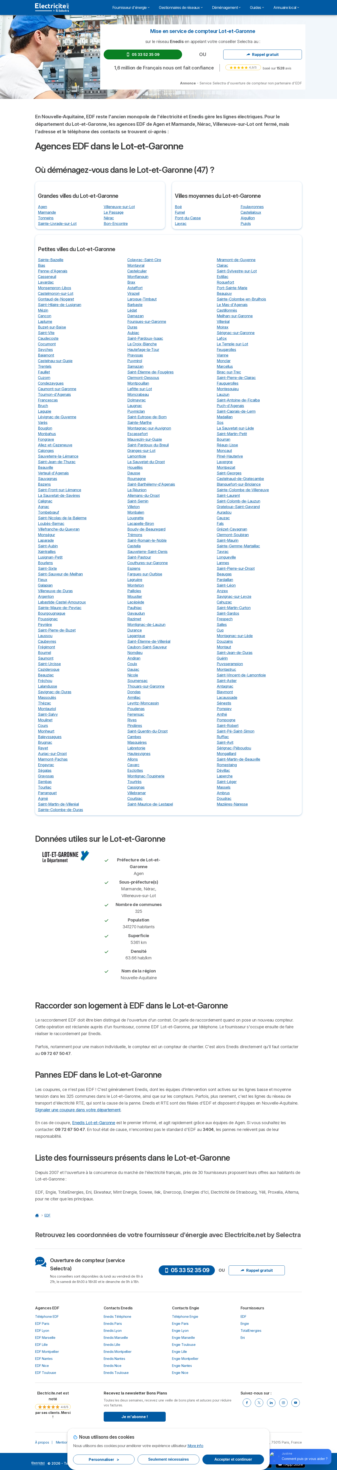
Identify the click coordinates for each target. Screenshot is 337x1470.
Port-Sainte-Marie (232, 287)
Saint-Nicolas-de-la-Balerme (62, 518)
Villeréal (223, 321)
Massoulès (47, 697)
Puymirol (134, 360)
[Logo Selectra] (52, 7)
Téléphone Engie (185, 1316)
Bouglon (45, 428)
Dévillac (223, 770)
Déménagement (226, 7)
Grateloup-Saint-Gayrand (238, 506)
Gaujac (133, 669)
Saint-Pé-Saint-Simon (235, 731)
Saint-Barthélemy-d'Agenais (151, 484)
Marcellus (225, 366)
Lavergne (225, 461)
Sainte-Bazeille (50, 259)
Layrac (181, 223)
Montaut (224, 647)
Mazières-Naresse (232, 804)
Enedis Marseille (116, 1338)
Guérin (222, 658)
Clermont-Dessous (143, 377)
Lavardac (46, 282)
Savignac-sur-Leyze (234, 596)
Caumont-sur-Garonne (57, 388)
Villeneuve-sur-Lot (119, 206)
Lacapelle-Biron (140, 523)
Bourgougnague (51, 613)
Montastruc (226, 669)
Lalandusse (47, 686)
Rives (132, 720)
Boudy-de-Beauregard (146, 529)
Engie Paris (180, 1324)
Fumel (180, 212)
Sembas (45, 781)
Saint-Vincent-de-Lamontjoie (241, 675)
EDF (244, 1316)
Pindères (134, 725)
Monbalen (135, 512)
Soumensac (137, 680)
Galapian (45, 585)
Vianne (222, 355)
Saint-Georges (229, 473)
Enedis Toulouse (116, 1373)
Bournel (44, 652)
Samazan (135, 366)
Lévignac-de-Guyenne (57, 417)
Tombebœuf (48, 512)
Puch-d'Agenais (230, 405)
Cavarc (133, 764)
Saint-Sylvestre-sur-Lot (237, 271)
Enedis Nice (112, 1366)
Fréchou (45, 680)
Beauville (45, 467)
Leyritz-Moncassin (143, 703)
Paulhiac (134, 607)
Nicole (132, 675)
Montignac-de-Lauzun (146, 624)
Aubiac (133, 332)
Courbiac (135, 798)
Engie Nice (180, 1373)
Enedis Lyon (113, 1331)
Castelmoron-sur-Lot (55, 293)
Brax (131, 282)
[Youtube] (295, 1402)
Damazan (135, 316)
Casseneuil (47, 276)
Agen (42, 206)
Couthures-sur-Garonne (147, 562)
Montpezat (226, 467)
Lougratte (135, 518)
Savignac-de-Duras (54, 692)
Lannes (223, 562)
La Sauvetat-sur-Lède (235, 428)
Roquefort (225, 282)
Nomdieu (135, 652)
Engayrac (46, 764)
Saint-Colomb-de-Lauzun (238, 501)
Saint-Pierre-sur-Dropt (236, 568)
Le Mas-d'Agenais (232, 304)
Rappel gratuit (262, 54)
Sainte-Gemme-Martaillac (238, 546)
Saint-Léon (226, 585)
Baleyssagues (50, 736)
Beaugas (224, 574)
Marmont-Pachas (53, 759)
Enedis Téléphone (118, 1316)
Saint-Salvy (48, 714)
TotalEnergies (251, 1331)
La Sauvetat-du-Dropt (146, 461)
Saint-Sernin (137, 501)
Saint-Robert (227, 725)
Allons (132, 759)
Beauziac (46, 675)
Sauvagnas (47, 478)
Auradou (224, 512)
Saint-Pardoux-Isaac (145, 338)
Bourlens (45, 562)
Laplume (45, 321)
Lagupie (44, 411)
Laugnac (134, 405)
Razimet (134, 619)
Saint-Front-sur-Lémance (59, 490)
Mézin (43, 310)
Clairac (222, 265)
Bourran (223, 439)
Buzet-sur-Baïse (52, 327)
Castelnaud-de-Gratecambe (240, 478)
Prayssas (135, 355)
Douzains (225, 641)
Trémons (134, 534)
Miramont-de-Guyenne (236, 259)
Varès (43, 422)
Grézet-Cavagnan (232, 529)
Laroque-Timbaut (142, 299)
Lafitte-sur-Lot (139, 388)
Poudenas (136, 708)
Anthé (222, 714)
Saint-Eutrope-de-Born (147, 417)
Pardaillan (225, 579)
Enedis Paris (113, 1324)
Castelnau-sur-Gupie (55, 360)
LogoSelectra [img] (38, 1463)
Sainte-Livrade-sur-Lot (57, 223)
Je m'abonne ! (134, 1416)
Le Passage (114, 212)
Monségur (46, 534)
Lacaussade (227, 697)
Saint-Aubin (48, 546)
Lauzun (223, 394)
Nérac (109, 218)
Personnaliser (104, 1459)
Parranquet (47, 793)
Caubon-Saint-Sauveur (147, 647)
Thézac (44, 703)
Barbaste (135, 304)
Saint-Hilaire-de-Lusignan (59, 304)
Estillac (222, 276)
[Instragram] (283, 1402)
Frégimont (46, 647)
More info (195, 1445)
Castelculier (137, 271)
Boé (178, 206)
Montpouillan (138, 383)
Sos (220, 422)
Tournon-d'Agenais (54, 394)
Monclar (224, 360)
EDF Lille (41, 1345)
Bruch (43, 405)
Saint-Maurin (227, 540)
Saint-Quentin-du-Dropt (147, 731)
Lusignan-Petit (50, 557)
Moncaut (224, 450)
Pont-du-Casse (188, 218)
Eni (243, 1338)
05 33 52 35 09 (143, 54)
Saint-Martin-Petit (232, 433)
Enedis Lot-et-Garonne (93, 1122)
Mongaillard (226, 753)
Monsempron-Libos (54, 287)
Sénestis (224, 703)
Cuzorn (44, 377)
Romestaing (227, 764)
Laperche (225, 776)
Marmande (47, 212)
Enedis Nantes (114, 1359)
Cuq (220, 630)
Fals (220, 523)
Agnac (43, 506)
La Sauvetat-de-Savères (59, 495)
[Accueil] (37, 1215)
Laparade (46, 540)
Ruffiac (223, 736)
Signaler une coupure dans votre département (78, 1109)
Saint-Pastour (139, 557)
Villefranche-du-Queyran (59, 529)
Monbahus (47, 433)
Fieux (42, 579)
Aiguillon (248, 218)
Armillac (134, 697)
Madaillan (225, 417)
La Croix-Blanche (142, 344)
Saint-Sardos (228, 613)
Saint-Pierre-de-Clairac (236, 377)
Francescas (48, 400)
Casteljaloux (251, 212)
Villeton (133, 506)
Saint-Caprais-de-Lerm (236, 411)
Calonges (46, 450)
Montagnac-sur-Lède (235, 635)
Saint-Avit (225, 742)
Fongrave (46, 439)
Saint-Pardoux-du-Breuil (148, 445)
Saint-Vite (46, 332)
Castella (134, 546)
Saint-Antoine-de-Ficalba (238, 400)
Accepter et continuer (233, 1459)
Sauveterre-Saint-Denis (147, 551)
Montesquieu (228, 388)
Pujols (246, 223)
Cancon (44, 316)
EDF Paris (42, 1324)
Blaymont (225, 692)
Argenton (46, 596)
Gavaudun (136, 613)
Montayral (135, 265)
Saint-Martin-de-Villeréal (58, 804)
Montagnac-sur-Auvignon (149, 428)
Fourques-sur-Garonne (146, 321)
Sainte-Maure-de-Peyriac (59, 607)
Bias (41, 265)
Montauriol (47, 708)
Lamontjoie (136, 456)
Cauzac (223, 518)
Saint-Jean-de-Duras (235, 652)
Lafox (222, 338)
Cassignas (136, 787)
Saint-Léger (227, 781)
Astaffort (135, 287)
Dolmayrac (136, 400)
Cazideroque (48, 669)
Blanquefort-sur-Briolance (239, 484)
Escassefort (137, 433)
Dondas (134, 692)
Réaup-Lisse (227, 445)
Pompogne (226, 720)
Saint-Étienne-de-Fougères (150, 372)
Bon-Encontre (116, 223)
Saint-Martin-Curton (234, 607)
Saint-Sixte (47, 568)
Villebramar (136, 793)
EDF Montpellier (47, 1352)
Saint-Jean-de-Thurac (57, 461)
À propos (42, 1442)
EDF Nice (42, 1366)
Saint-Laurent (228, 495)
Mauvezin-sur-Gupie (144, 439)
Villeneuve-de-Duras (55, 591)
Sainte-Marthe (139, 422)
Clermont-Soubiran (233, 534)
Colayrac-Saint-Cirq (144, 259)
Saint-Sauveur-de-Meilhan (60, 574)
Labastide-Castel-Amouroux (62, 602)
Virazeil (133, 293)
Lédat (132, 310)
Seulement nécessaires (168, 1459)
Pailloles (134, 591)
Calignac (45, 501)
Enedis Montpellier (118, 1352)
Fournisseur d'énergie (131, 7)
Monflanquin (137, 276)
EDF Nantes (43, 1359)
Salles (222, 624)
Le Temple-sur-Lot (232, 344)
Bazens (44, 484)
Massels (224, 787)
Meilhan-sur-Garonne (235, 316)
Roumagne (136, 478)
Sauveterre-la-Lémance (58, 456)
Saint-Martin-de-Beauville (238, 759)
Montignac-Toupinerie (146, 776)
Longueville (226, 557)
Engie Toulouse (184, 1345)
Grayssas (46, 776)
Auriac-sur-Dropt (52, 753)
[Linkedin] (271, 1402)
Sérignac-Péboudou (234, 748)
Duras (132, 327)
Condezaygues (51, 383)
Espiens (133, 568)
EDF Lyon (42, 1331)
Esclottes (135, 770)
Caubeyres (47, 641)
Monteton (135, 585)
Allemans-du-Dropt (143, 495)
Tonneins (46, 218)
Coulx (132, 663)
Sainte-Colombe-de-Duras (60, 809)
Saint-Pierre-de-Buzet (57, 630)
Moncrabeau (138, 394)
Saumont (45, 658)
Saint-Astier (227, 680)
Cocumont (47, 344)
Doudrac (224, 798)
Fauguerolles (227, 383)
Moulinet (45, 720)
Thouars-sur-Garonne (146, 686)
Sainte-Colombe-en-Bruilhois (241, 299)
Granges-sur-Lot (141, 450)
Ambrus (223, 793)
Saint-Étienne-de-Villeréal (148, 641)
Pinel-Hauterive (230, 456)
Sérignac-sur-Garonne (236, 332)
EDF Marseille (45, 1338)
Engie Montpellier (185, 1359)
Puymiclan (136, 411)
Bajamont (46, 355)
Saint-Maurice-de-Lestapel (150, 804)
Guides (257, 7)
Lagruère (134, 579)
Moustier (134, 596)
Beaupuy (224, 293)
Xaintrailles (47, 551)
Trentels (44, 366)
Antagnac (225, 686)
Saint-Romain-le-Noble (147, 540)
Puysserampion (230, 663)
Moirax (222, 327)
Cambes (134, 736)
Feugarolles (226, 349)
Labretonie (136, 748)
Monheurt (46, 731)
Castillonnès (227, 310)
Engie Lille (179, 1352)
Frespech (225, 619)
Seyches (45, 349)
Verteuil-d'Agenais (53, 473)
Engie (245, 1324)
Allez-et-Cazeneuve (55, 445)
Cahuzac (224, 602)
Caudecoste (48, 338)
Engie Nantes (182, 1366)
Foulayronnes (252, 206)
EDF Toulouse (45, 1373)
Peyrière (45, 624)
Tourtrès (134, 781)
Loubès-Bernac (51, 523)
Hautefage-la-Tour (143, 349)
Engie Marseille (183, 1338)
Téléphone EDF (47, 1316)
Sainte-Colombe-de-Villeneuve (243, 490)
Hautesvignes (138, 753)
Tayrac (223, 551)
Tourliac (44, 787)
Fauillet (44, 372)
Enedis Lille (112, 1345)
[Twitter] (259, 1402)
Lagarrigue (136, 635)
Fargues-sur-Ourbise (144, 574)
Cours (43, 725)
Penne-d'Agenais (52, 271)
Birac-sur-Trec (229, 372)
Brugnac (45, 742)
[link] (243, 67)
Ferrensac (135, 714)
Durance (134, 630)
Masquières (137, 742)
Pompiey (224, 708)
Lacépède (135, 602)
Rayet (43, 748)
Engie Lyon (180, 1331)
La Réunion (137, 490)
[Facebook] (247, 1402)
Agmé (43, 798)
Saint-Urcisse (49, 663)
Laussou (45, 635)
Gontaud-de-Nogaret (56, 299)
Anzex (222, 591)
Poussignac (48, 619)
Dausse (133, 473)
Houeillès (135, 467)
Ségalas (44, 770)
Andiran (133, 658)
